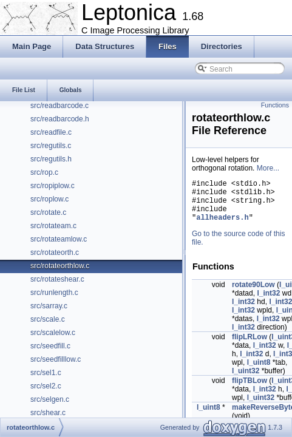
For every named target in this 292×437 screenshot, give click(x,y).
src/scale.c (47, 319)
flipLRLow (249, 346)
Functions (275, 105)
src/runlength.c (54, 292)
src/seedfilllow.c (55, 359)
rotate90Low (253, 294)
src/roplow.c (49, 199)
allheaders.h (222, 226)
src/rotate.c (48, 212)
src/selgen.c (49, 399)
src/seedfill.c (50, 346)
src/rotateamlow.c (58, 239)
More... (268, 168)
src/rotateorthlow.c (59, 266)
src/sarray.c (48, 306)
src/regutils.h (51, 159)
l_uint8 (259, 371)
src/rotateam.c (53, 226)
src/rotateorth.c (54, 252)
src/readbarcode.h (59, 119)
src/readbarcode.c (59, 105)
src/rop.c (44, 172)
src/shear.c (48, 412)
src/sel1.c (45, 372)
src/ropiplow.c (52, 185)
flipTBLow (249, 389)
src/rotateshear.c (57, 279)
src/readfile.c (51, 132)
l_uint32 (245, 380)
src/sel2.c (45, 386)
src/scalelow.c (52, 332)
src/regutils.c (50, 145)
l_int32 (268, 302)
